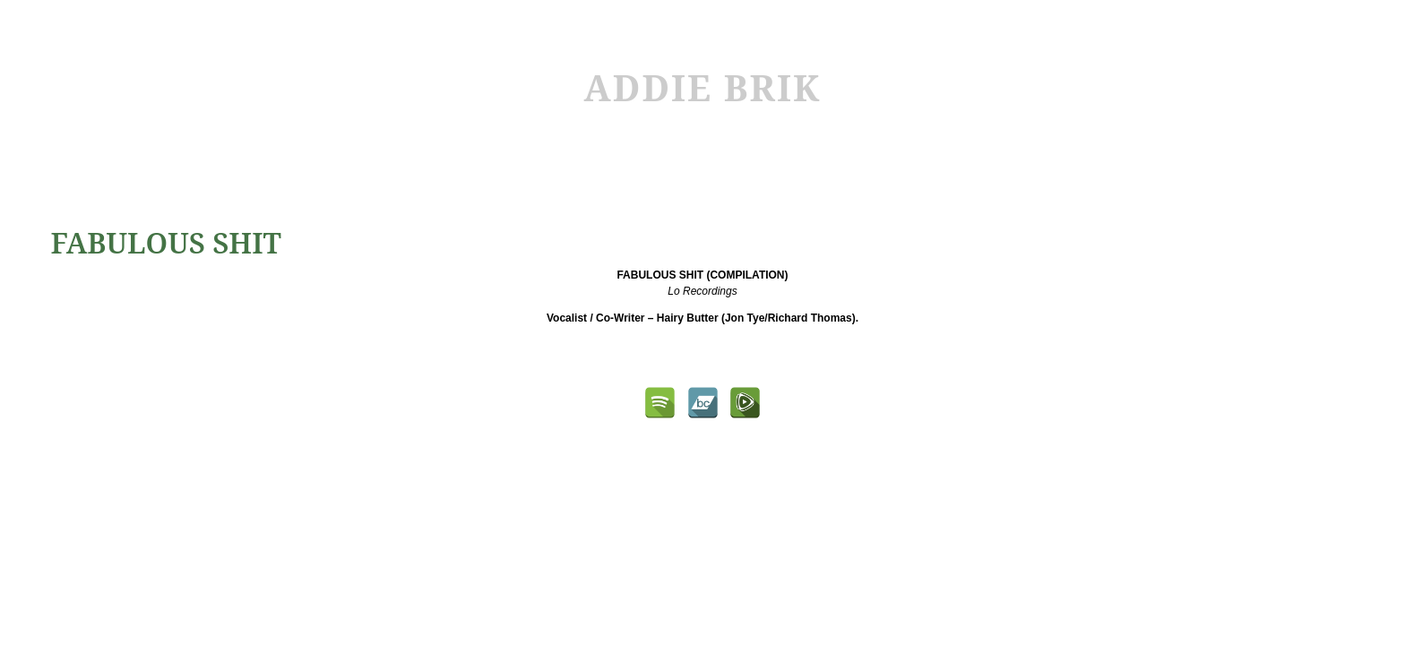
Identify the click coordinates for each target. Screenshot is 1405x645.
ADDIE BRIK (703, 87)
